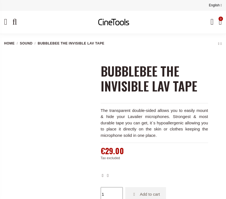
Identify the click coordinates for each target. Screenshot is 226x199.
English (215, 5)
